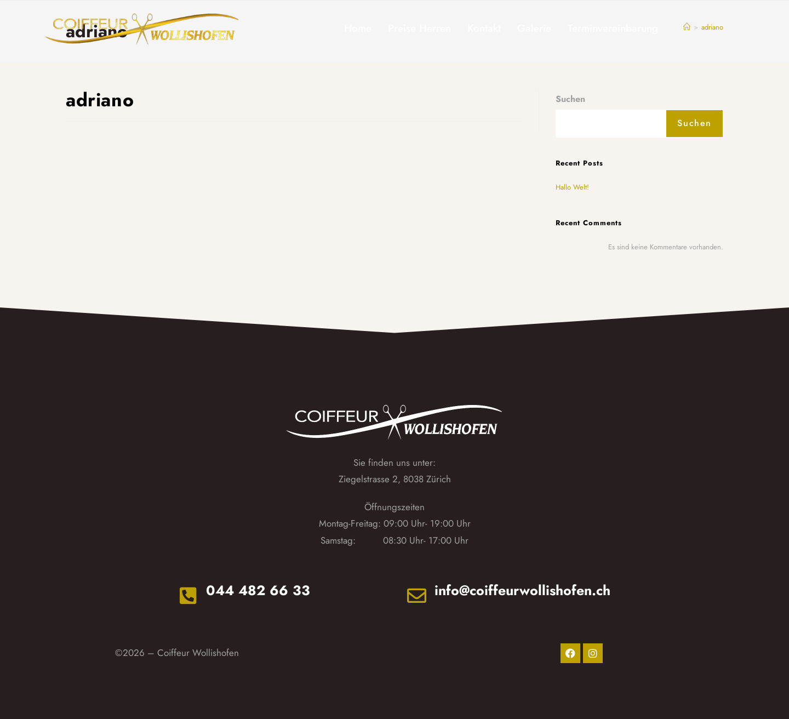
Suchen (570, 99)
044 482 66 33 (258, 590)
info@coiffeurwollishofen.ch (522, 590)
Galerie (534, 28)
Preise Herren (419, 28)
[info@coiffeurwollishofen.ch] (416, 595)
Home (357, 28)
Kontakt (484, 28)
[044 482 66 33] (188, 595)
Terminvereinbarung (613, 28)
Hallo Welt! (572, 187)
